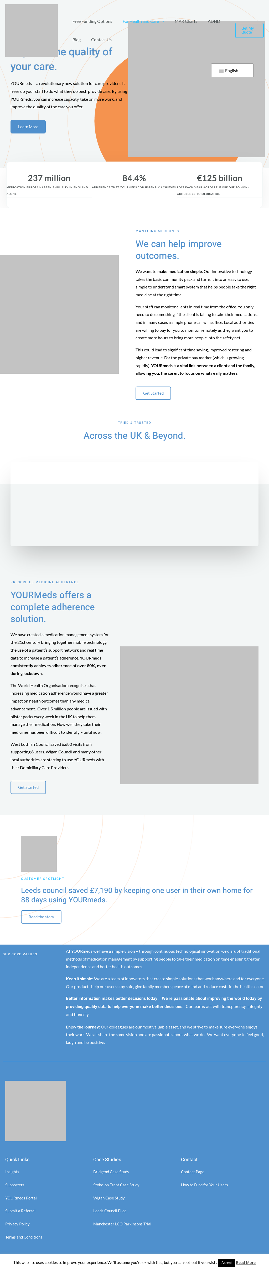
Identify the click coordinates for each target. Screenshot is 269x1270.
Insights (12, 1175)
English (228, 70)
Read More (246, 1262)
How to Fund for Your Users (206, 1188)
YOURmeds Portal (22, 1201)
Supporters (15, 1188)
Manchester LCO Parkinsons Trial (123, 1227)
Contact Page (193, 1175)
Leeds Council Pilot (110, 1214)
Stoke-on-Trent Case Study (117, 1188)
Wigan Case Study (109, 1201)
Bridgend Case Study (112, 1175)
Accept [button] (226, 1263)
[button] (249, 30)
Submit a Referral (20, 1214)
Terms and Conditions (25, 1240)
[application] (158, 21)
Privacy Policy (17, 1227)
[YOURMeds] (31, 29)
